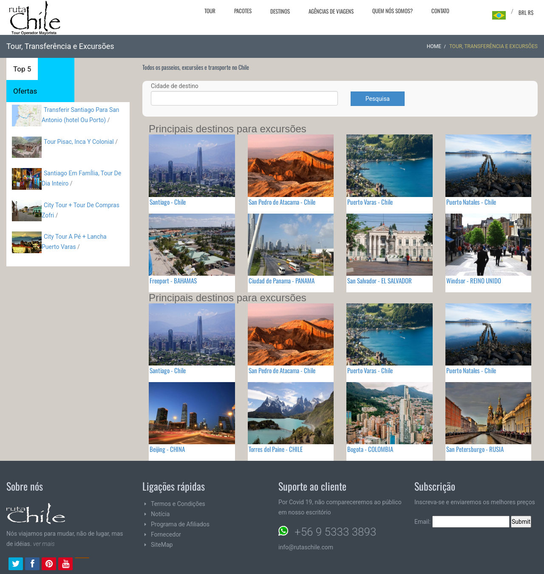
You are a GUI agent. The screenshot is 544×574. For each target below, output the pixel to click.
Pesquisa (378, 98)
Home (434, 46)
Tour (209, 10)
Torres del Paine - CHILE (276, 449)
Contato (440, 10)
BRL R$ (525, 12)
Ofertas (25, 91)
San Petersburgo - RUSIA (475, 449)
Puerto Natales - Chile (471, 201)
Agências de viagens (331, 11)
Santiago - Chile (168, 201)
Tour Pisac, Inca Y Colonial (79, 141)
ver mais (44, 543)
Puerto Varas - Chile (370, 201)
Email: (462, 522)
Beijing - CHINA (167, 449)
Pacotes (243, 10)
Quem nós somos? (392, 10)
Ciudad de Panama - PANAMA (281, 280)
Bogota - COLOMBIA (370, 449)
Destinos (280, 11)
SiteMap (162, 544)
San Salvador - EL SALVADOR (379, 280)
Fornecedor (166, 534)
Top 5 (22, 69)
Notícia (160, 514)
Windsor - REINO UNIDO (473, 280)
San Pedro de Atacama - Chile (282, 201)
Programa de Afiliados (180, 524)
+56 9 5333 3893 (335, 531)
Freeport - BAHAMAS (173, 280)
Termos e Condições (178, 503)
